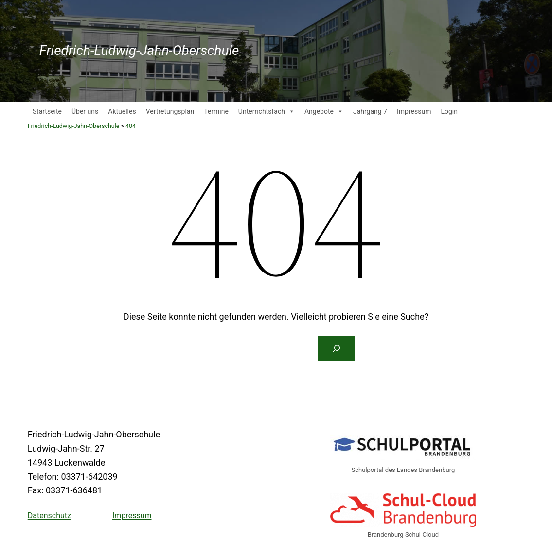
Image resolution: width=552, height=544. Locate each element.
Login (449, 111)
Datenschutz (49, 515)
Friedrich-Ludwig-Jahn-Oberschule (139, 50)
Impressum (414, 111)
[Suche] (336, 348)
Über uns (84, 111)
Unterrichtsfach (266, 111)
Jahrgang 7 (370, 111)
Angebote (323, 111)
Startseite (47, 111)
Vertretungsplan (170, 111)
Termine (216, 111)
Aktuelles (122, 111)
